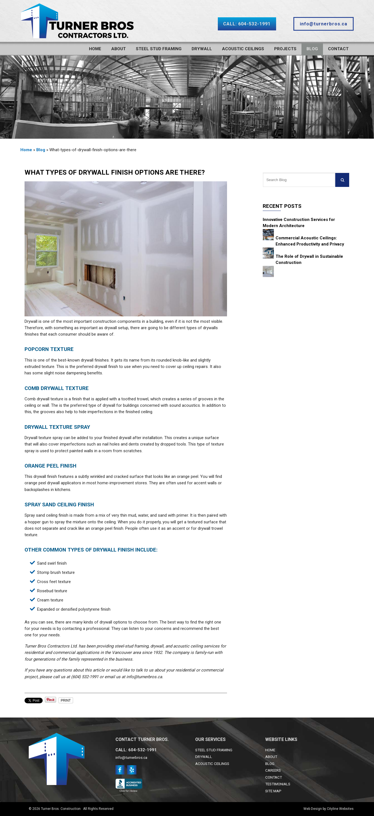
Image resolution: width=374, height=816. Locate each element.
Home (95, 48)
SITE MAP (273, 791)
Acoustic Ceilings (243, 48)
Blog (312, 48)
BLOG (269, 763)
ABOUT (271, 756)
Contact (338, 48)
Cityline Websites (340, 809)
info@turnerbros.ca (323, 24)
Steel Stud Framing (159, 48)
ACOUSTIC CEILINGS (212, 763)
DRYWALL (203, 756)
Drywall (202, 48)
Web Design (312, 809)
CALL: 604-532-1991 (247, 24)
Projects (285, 48)
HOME (270, 750)
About (118, 48)
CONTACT (273, 777)
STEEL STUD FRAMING (213, 750)
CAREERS (273, 770)
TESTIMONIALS (277, 784)
